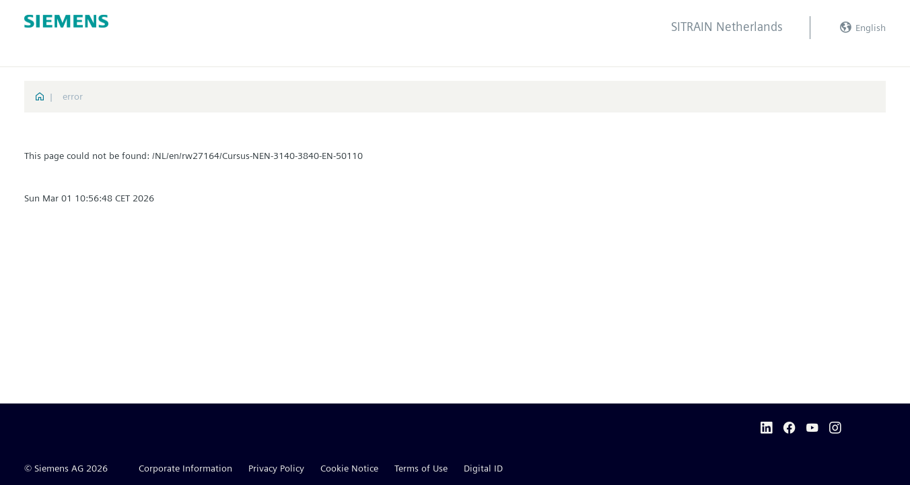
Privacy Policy (276, 468)
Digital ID (483, 468)
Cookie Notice (349, 468)
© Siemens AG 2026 (66, 468)
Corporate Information (185, 468)
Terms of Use (421, 468)
